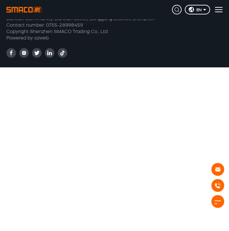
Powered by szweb (27, 38)
